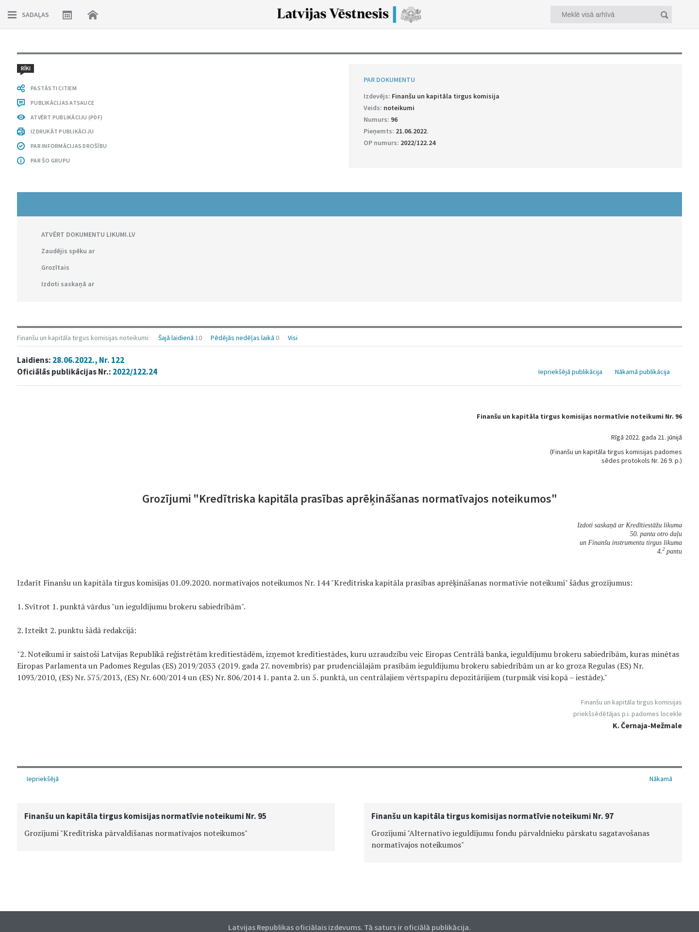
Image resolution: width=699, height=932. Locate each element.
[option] (176, 827)
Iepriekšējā (43, 778)
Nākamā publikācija (642, 371)
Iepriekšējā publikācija (570, 371)
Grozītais (55, 267)
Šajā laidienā (176, 337)
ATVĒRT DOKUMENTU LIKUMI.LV (88, 234)
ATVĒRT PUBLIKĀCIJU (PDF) (66, 117)
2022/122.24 (135, 371)
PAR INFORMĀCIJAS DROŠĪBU (69, 145)
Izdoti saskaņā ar (67, 283)
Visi (293, 337)
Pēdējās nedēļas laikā (242, 337)
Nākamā (660, 778)
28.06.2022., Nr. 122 (88, 360)
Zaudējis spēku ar (68, 250)
